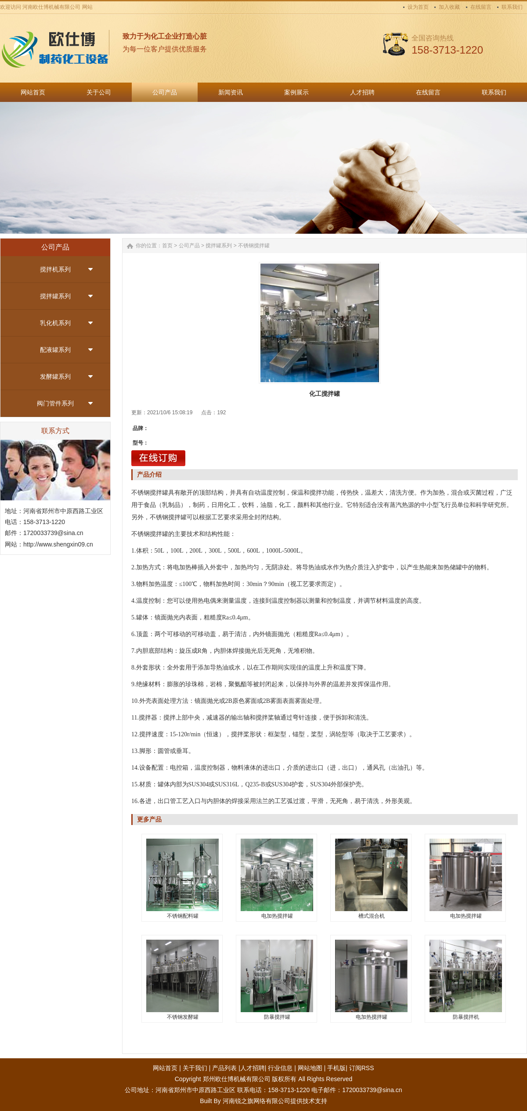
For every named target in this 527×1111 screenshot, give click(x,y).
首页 (167, 245)
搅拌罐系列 (55, 296)
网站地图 (310, 1067)
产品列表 (224, 1067)
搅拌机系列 (55, 269)
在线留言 (480, 7)
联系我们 (512, 7)
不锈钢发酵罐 (183, 1017)
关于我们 (195, 1067)
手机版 (336, 1067)
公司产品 (189, 245)
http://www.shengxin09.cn (58, 544)
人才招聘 (252, 1067)
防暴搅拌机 (466, 1017)
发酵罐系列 (55, 376)
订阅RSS (361, 1067)
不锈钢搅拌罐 (254, 245)
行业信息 (280, 1067)
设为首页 (418, 7)
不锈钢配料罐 (183, 916)
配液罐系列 (55, 349)
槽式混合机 (371, 916)
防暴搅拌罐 (277, 1017)
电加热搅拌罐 (277, 916)
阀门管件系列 (55, 403)
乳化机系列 (55, 322)
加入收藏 (449, 7)
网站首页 (165, 1067)
